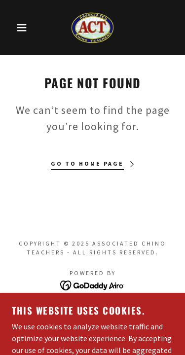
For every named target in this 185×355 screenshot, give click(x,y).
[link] (92, 27)
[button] (14, 27)
